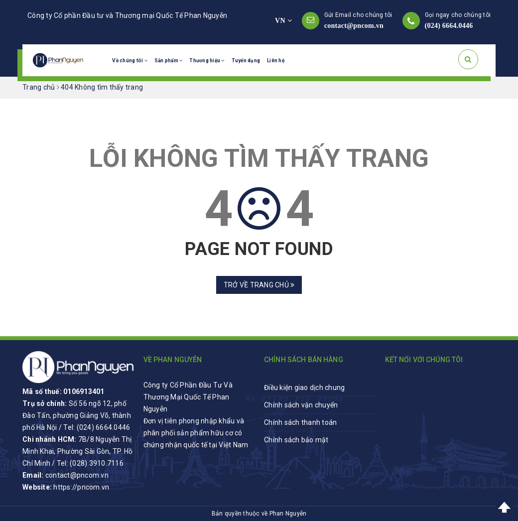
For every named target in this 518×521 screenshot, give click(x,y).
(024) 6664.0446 (449, 25)
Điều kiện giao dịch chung (304, 387)
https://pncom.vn (81, 487)
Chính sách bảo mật (296, 440)
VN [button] (283, 20)
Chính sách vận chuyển (301, 405)
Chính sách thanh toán (300, 422)
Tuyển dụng (246, 60)
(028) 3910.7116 (97, 463)
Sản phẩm (168, 60)
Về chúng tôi (129, 60)
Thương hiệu (206, 60)
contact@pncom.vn (354, 25)
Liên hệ (275, 60)
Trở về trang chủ (259, 285)
